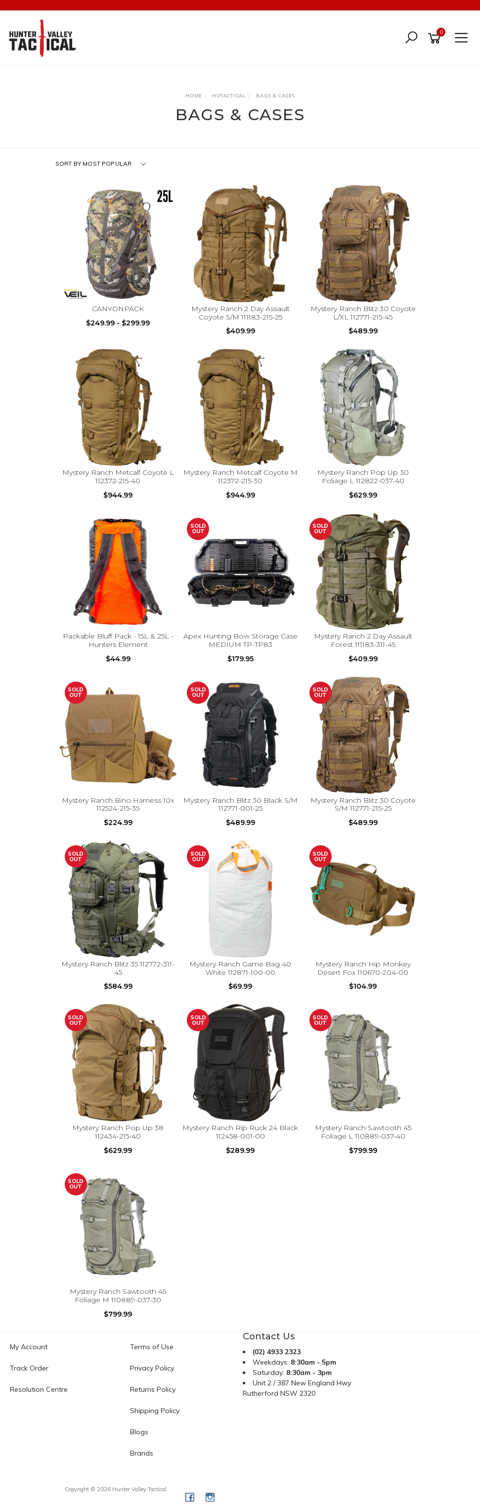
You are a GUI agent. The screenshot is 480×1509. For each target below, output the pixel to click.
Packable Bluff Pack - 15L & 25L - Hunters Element (118, 640)
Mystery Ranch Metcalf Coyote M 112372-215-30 (240, 476)
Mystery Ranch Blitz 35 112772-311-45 (118, 968)
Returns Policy (152, 1389)
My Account (28, 1346)
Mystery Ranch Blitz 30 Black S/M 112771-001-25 (240, 804)
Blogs (139, 1431)
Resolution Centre (39, 1389)
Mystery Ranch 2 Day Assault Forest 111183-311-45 (363, 640)
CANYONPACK (118, 308)
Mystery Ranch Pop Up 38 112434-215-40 (118, 1132)
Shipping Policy (154, 1410)
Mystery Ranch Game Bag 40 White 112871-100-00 (240, 968)
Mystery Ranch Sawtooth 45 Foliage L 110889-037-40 (363, 1132)
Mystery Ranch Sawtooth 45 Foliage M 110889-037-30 (118, 1295)
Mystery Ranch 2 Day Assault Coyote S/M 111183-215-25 (240, 312)
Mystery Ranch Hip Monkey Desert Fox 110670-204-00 (363, 968)
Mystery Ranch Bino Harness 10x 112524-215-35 (118, 804)
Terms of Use (152, 1346)
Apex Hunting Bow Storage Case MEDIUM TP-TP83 (240, 640)
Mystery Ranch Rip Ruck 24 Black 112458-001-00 (240, 1132)
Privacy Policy (152, 1368)
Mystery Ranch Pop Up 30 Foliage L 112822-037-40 (363, 476)
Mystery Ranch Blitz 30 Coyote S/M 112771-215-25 (363, 804)
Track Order (29, 1368)
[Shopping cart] (436, 38)
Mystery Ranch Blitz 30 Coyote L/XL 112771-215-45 (363, 312)
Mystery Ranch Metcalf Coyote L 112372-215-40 (118, 476)
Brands (141, 1453)
